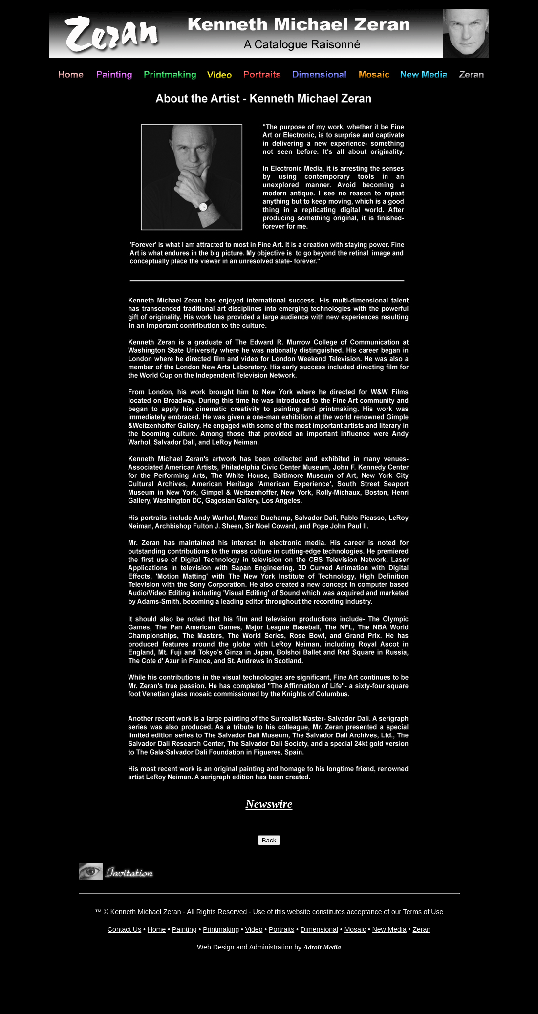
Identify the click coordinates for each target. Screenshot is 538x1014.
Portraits (281, 929)
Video (254, 929)
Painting (184, 929)
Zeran (421, 929)
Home (157, 929)
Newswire (269, 804)
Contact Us (124, 929)
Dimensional (319, 929)
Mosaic (355, 929)
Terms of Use (423, 912)
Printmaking (221, 929)
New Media (389, 929)
